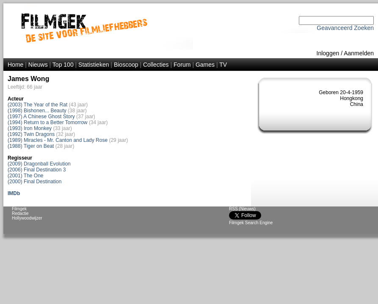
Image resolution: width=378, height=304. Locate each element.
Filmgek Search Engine (251, 222)
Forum (182, 64)
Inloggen (328, 53)
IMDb (14, 193)
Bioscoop (126, 64)
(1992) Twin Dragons (31, 134)
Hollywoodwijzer (27, 218)
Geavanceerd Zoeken (345, 27)
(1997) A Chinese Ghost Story (41, 116)
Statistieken (93, 64)
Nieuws (38, 64)
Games (205, 64)
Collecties (156, 64)
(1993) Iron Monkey (30, 128)
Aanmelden (359, 53)
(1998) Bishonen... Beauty (37, 111)
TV (223, 64)
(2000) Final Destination (34, 182)
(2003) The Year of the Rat (37, 105)
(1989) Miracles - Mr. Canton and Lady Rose (58, 140)
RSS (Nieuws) (242, 208)
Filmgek (19, 208)
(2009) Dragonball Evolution (39, 164)
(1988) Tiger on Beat (31, 146)
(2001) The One (26, 176)
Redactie (20, 213)
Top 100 (63, 64)
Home (15, 64)
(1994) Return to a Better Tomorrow (48, 122)
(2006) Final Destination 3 (37, 170)
